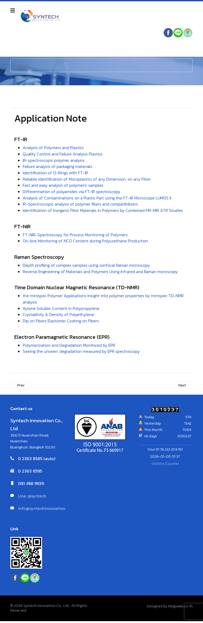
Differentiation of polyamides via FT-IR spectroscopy (72, 192)
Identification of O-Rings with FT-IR (55, 173)
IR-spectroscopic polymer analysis (54, 160)
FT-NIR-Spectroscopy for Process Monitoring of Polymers (75, 236)
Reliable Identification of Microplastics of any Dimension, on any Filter (87, 179)
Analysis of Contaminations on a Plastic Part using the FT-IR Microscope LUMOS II (98, 198)
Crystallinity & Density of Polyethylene (58, 316)
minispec (159, 297)
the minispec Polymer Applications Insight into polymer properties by (86, 297)
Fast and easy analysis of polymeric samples (64, 186)
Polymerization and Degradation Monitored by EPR (70, 347)
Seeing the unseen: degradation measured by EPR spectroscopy (82, 353)
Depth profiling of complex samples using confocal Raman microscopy (87, 266)
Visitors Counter (165, 466)
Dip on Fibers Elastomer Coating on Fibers (61, 322)
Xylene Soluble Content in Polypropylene (61, 310)
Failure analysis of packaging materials (58, 167)
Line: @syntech (32, 498)
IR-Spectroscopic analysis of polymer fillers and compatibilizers (81, 205)
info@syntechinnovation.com (46, 510)
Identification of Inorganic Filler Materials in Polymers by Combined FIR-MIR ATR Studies (103, 211)
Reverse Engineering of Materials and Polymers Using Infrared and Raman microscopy (101, 273)
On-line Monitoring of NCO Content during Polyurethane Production (85, 242)
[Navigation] (12, 10)
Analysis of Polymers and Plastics (54, 148)
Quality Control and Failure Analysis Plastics (63, 154)
